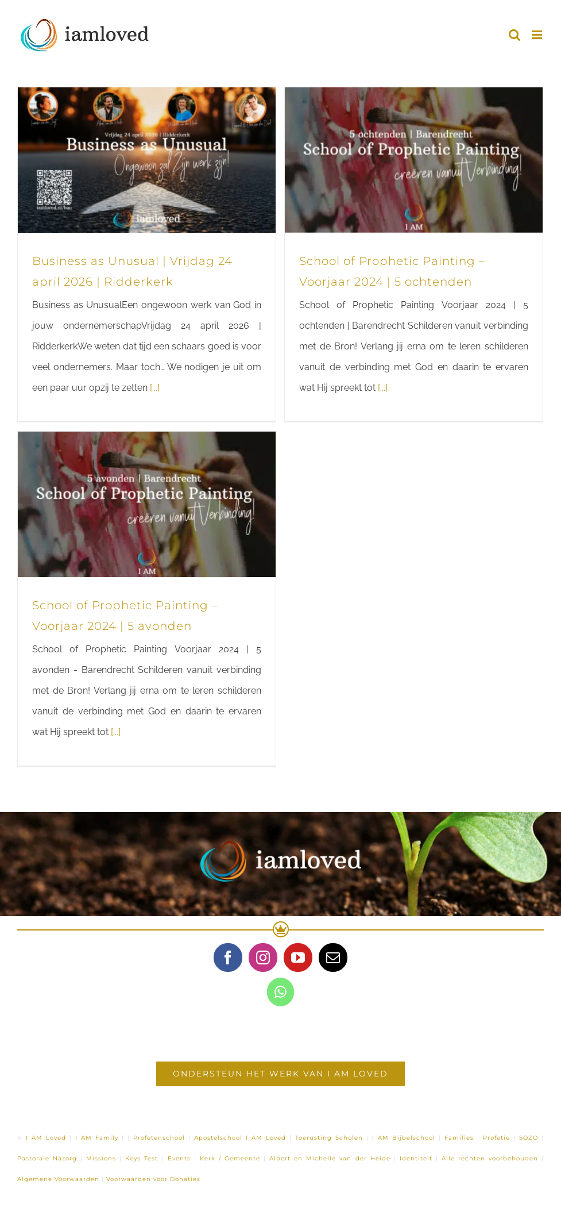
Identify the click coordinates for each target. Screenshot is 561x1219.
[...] (155, 387)
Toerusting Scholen (329, 1137)
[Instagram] (263, 957)
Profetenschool (159, 1137)
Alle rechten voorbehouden (490, 1158)
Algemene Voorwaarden (58, 1179)
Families (459, 1137)
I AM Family (96, 1137)
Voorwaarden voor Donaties (153, 1179)
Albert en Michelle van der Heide (329, 1158)
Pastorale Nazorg (47, 1158)
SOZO (528, 1137)
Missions (101, 1158)
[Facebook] (228, 957)
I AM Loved (46, 1137)
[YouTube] (298, 957)
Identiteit (416, 1158)
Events (179, 1158)
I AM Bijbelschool (403, 1137)
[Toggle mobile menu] (538, 35)
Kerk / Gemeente (230, 1158)
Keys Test (141, 1158)
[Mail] (333, 957)
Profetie (496, 1137)
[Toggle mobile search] (514, 35)
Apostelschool (218, 1137)
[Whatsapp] (280, 992)
